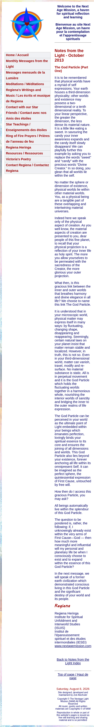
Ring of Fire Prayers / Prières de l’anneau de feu (28, 138)
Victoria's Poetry (18, 159)
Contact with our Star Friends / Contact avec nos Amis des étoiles (26, 112)
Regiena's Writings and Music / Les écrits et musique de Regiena (28, 95)
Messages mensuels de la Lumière (25, 75)
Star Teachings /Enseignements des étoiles (26, 127)
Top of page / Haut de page (73, 676)
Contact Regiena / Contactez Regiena (27, 168)
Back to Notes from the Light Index (73, 661)
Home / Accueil (17, 55)
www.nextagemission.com (73, 646)
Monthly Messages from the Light (27, 63)
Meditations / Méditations (25, 84)
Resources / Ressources (24, 153)
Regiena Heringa (18, 147)
